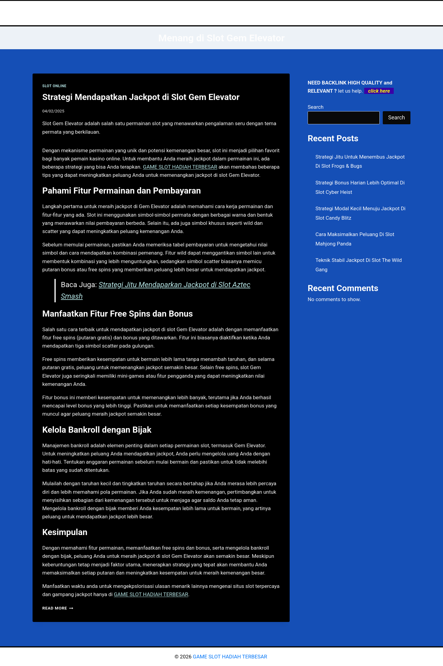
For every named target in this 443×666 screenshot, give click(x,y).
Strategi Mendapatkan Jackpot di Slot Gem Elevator (140, 97)
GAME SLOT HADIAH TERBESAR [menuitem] (180, 167)
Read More (57, 608)
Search (315, 107)
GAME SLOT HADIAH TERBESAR (230, 657)
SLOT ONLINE (54, 86)
